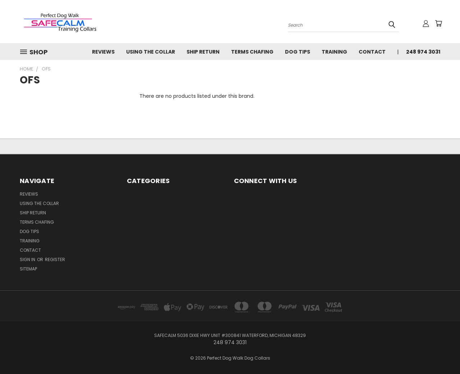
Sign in (28, 259)
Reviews (103, 51)
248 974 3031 (423, 51)
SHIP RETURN (203, 51)
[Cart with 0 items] (438, 23)
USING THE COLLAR (150, 51)
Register (55, 259)
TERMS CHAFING (252, 51)
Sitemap (28, 269)
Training (334, 51)
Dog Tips (297, 51)
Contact (372, 51)
